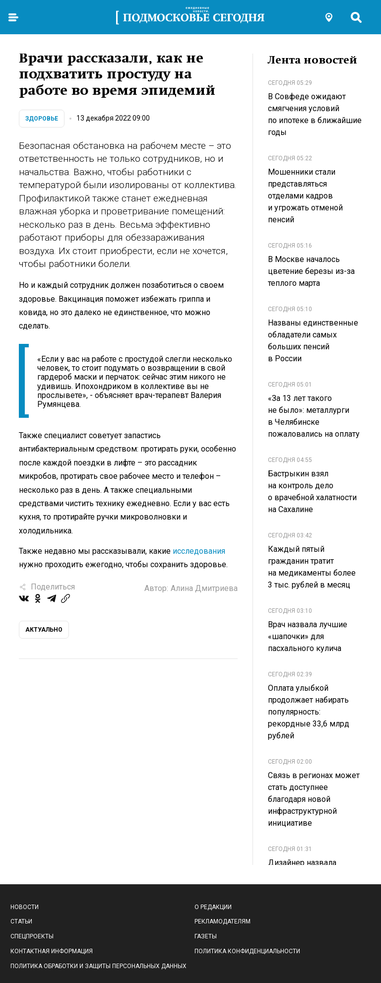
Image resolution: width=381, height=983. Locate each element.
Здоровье (41, 118)
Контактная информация (51, 951)
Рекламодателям (222, 921)
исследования (199, 551)
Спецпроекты (32, 936)
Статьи (21, 921)
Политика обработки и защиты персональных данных (98, 966)
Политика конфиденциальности (247, 951)
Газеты (205, 936)
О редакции (213, 907)
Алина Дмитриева (204, 588)
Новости (24, 907)
